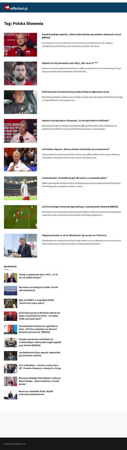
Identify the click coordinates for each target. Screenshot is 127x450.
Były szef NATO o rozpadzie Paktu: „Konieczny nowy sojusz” (36, 301)
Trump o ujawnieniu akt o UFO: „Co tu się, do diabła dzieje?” (38, 276)
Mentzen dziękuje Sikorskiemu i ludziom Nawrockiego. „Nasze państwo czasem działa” (40, 381)
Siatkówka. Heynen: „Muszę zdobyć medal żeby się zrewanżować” (76, 149)
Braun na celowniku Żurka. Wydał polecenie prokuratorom (36, 393)
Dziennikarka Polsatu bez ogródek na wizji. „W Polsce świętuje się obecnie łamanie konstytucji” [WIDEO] (38, 329)
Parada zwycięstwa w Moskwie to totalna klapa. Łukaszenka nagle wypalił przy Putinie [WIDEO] (40, 342)
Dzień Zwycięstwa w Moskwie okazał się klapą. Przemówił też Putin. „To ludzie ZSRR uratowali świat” (39, 315)
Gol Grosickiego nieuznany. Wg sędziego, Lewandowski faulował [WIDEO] (80, 206)
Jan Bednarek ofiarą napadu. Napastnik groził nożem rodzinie (39, 354)
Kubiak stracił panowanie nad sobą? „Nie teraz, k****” (70, 63)
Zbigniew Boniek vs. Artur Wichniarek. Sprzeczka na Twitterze (74, 235)
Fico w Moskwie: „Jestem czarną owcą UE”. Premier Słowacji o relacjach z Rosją (40, 367)
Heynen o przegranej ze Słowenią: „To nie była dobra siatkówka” (76, 120)
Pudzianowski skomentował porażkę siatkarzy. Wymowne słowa (75, 91)
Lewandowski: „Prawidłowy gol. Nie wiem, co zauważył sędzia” (74, 177)
